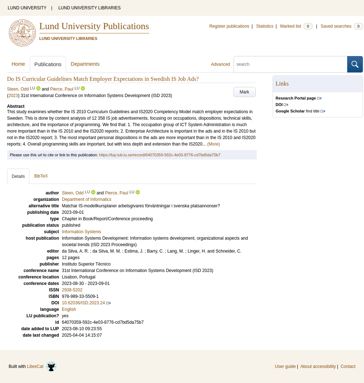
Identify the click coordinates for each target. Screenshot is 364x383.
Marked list (296, 26)
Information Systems (81, 231)
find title (298, 111)
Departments (85, 64)
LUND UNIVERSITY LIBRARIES (89, 7)
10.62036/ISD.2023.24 (83, 302)
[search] (290, 64)
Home (18, 64)
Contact (348, 366)
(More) (213, 144)
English (69, 309)
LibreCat (42, 366)
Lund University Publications (94, 26)
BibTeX (41, 176)
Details (18, 176)
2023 (13, 95)
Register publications (229, 26)
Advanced (220, 64)
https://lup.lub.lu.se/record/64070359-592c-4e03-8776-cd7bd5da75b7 (159, 155)
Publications (48, 64)
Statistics (264, 26)
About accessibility (318, 366)
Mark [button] (244, 91)
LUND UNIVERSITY (27, 7)
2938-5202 (72, 289)
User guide (285, 366)
